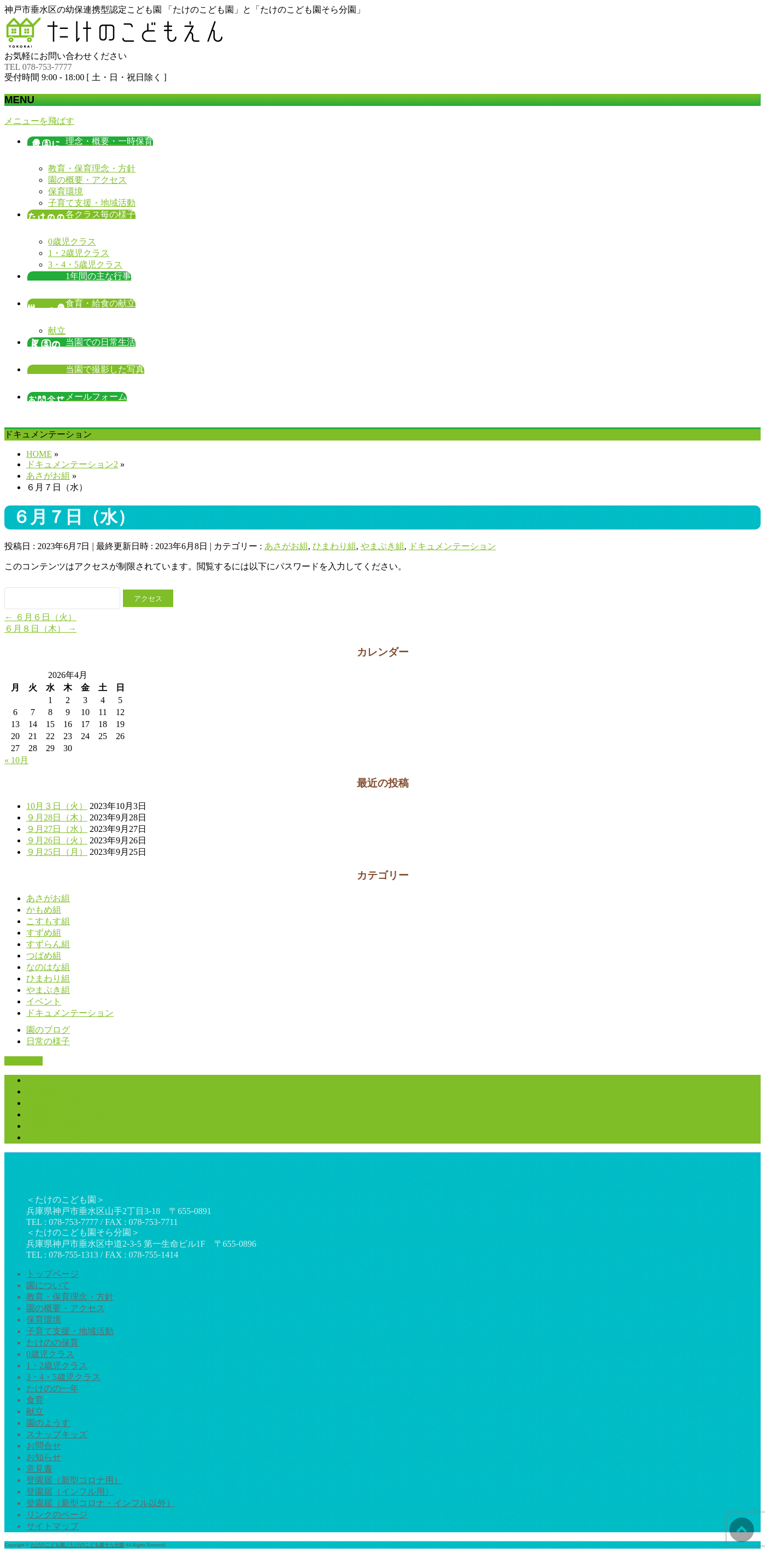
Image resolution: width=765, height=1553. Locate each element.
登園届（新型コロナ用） (74, 1103)
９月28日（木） (56, 817)
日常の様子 (48, 1041)
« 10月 (16, 760)
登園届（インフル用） (70, 1114)
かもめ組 (43, 909)
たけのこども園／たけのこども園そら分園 (77, 1545)
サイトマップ (52, 1526)
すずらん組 (48, 944)
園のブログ (48, 1029)
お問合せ (43, 1445)
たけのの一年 (52, 1388)
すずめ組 (43, 932)
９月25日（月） (56, 851)
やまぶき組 (382, 546)
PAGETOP (23, 1061)
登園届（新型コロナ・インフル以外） (100, 1125)
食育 (35, 1400)
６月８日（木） (40, 628)
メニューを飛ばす (39, 121)
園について (48, 1285)
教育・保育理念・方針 (92, 168)
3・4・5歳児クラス (85, 264)
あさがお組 (286, 546)
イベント (43, 1001)
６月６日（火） (40, 617)
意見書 (39, 1091)
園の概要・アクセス (87, 180)
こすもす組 (48, 921)
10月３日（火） (56, 806)
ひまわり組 (334, 546)
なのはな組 (48, 967)
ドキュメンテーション (452, 546)
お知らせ (43, 1080)
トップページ (52, 1273)
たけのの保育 (52, 1342)
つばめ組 (43, 955)
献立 (57, 330)
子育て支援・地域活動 (92, 202)
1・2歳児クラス (78, 253)
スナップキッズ (56, 1434)
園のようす (48, 1422)
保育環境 (65, 191)
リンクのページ (56, 1137)
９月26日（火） (56, 840)
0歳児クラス (72, 241)
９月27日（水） (56, 829)
